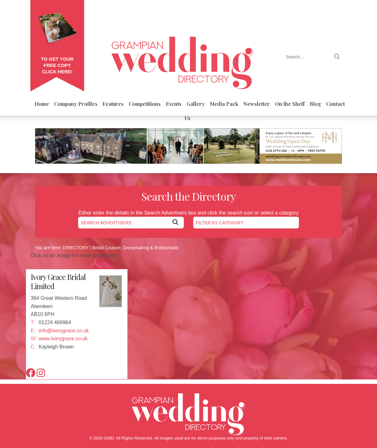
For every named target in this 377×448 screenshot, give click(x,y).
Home (41, 103)
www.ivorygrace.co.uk (63, 338)
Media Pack (224, 103)
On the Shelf (290, 103)
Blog (315, 103)
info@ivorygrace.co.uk (64, 330)
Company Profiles (75, 103)
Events (174, 103)
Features (113, 103)
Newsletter (256, 103)
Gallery (196, 103)
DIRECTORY (76, 247)
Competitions (145, 103)
